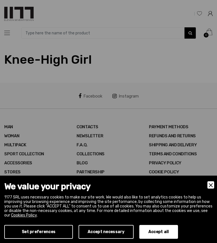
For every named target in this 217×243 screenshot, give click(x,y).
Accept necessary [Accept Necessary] (106, 231)
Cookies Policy (24, 215)
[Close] (210, 185)
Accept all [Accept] (158, 231)
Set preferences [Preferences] (38, 231)
